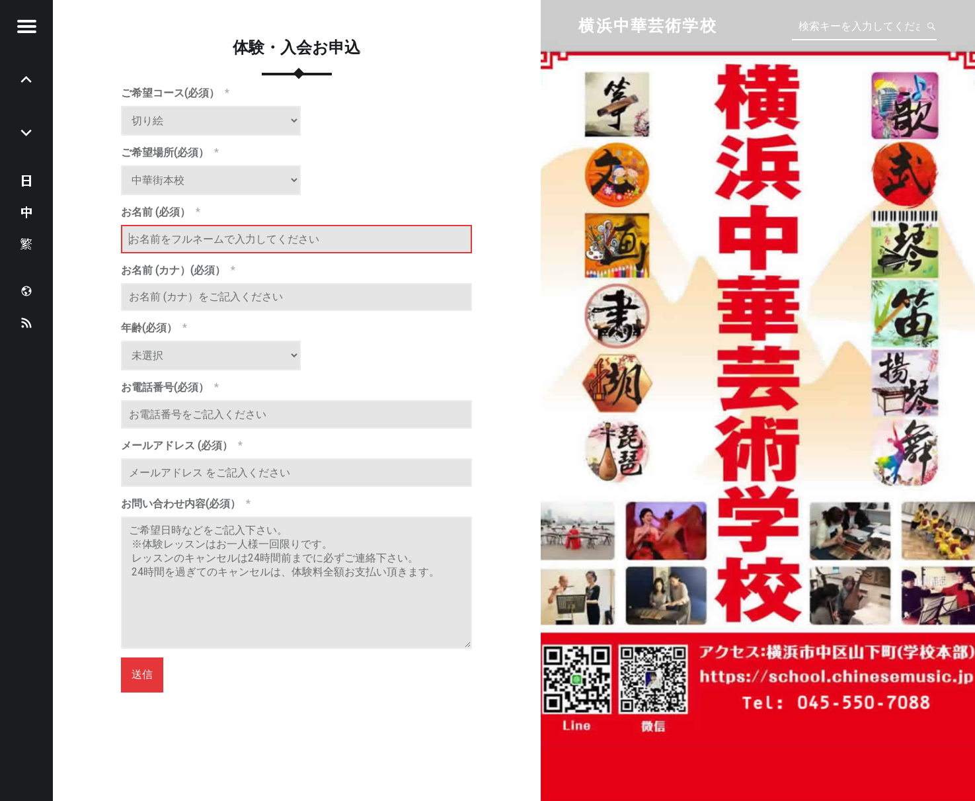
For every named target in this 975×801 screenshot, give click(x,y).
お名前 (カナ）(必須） (178, 270)
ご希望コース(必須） (175, 93)
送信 (142, 674)
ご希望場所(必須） (170, 152)
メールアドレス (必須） (182, 445)
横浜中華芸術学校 (647, 25)
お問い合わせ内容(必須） (186, 503)
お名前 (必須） (160, 212)
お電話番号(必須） (170, 387)
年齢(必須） (154, 327)
